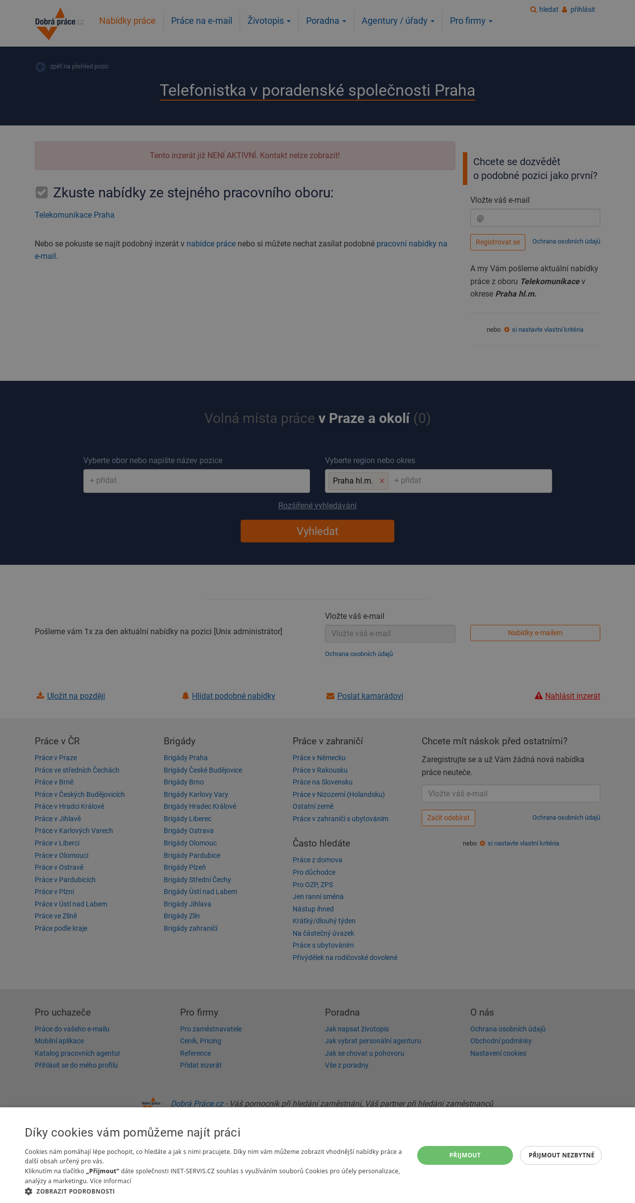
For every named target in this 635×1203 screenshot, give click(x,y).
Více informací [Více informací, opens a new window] (110, 1181)
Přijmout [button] (465, 1155)
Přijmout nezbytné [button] (562, 1155)
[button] (213, 1191)
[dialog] (317, 1155)
